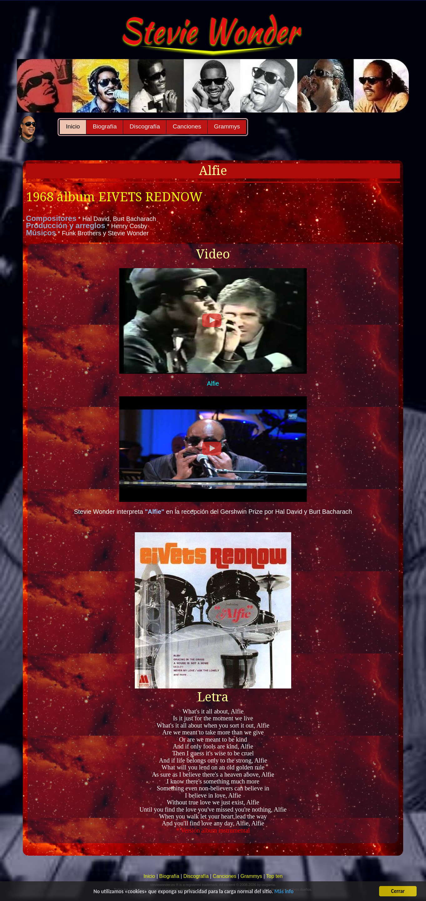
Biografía (105, 126)
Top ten (274, 876)
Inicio (73, 126)
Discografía (144, 126)
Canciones (187, 126)
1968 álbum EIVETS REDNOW (114, 197)
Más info (283, 894)
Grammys (227, 126)
